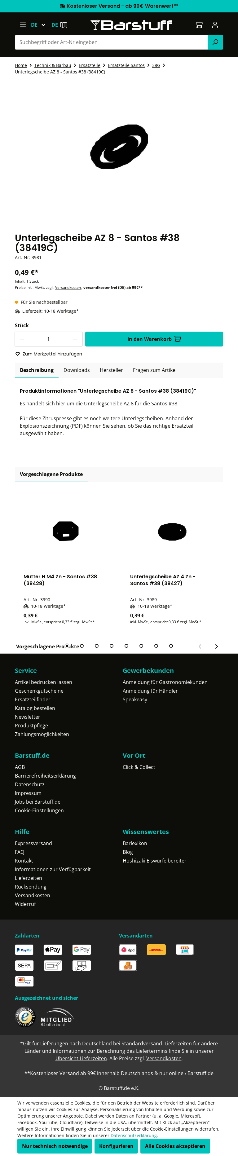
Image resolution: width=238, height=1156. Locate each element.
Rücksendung (30, 886)
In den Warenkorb (154, 339)
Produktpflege (31, 725)
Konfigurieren (116, 1146)
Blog (128, 852)
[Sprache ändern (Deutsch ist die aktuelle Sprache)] (41, 24)
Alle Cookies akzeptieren (175, 1146)
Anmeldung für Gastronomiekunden (165, 682)
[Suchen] (215, 42)
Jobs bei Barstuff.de (37, 801)
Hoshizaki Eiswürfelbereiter (155, 860)
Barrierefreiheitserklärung (45, 775)
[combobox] (111, 42)
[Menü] (23, 24)
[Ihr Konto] (215, 24)
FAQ (19, 852)
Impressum (28, 793)
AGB (20, 767)
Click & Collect (139, 767)
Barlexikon (135, 843)
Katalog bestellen (35, 708)
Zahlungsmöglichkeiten (42, 734)
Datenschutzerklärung (134, 1135)
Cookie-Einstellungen (39, 810)
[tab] (37, 370)
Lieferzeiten (28, 878)
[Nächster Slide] (216, 646)
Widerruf (25, 904)
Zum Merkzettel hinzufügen (48, 354)
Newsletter (27, 716)
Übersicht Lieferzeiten (81, 1058)
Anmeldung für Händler (150, 690)
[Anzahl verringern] (22, 339)
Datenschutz (30, 784)
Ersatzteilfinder (33, 699)
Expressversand (33, 843)
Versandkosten (68, 287)
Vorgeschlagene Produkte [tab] (51, 474)
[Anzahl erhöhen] (75, 339)
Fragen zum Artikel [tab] (155, 370)
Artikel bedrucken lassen (43, 682)
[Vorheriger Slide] (200, 646)
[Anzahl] (48, 339)
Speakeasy (135, 699)
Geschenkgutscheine (39, 690)
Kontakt (24, 860)
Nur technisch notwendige (55, 1146)
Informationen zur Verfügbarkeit (53, 869)
